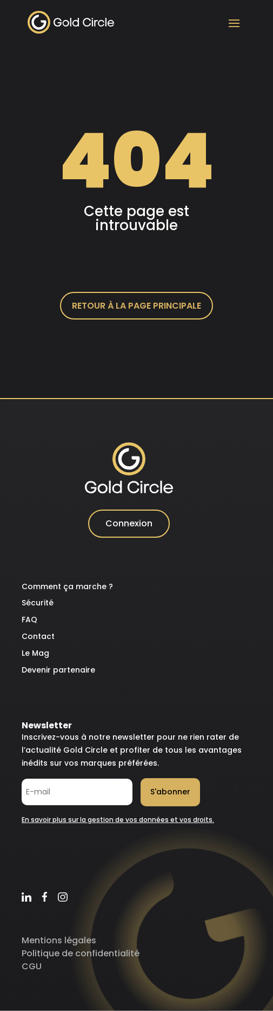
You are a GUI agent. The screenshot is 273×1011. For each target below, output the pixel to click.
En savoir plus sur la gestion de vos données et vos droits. (118, 819)
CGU (32, 966)
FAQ (29, 619)
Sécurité (38, 602)
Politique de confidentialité (80, 953)
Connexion (128, 523)
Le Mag (35, 653)
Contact (38, 636)
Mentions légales (59, 940)
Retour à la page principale (136, 305)
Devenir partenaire (58, 669)
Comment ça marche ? (67, 586)
